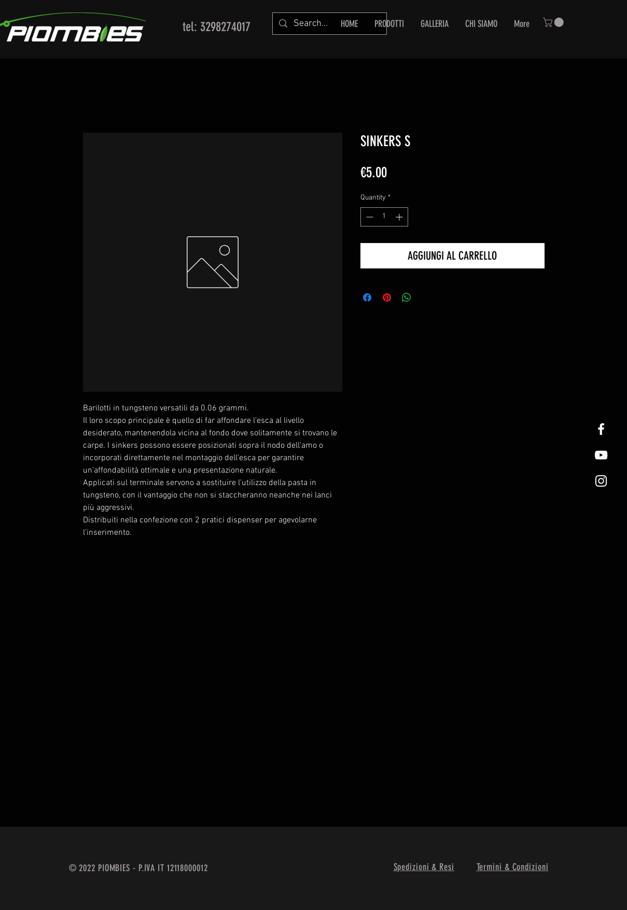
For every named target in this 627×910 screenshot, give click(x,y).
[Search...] (329, 23)
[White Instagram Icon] (601, 481)
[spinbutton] (384, 217)
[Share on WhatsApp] (406, 297)
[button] (554, 22)
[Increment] (400, 217)
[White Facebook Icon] (601, 429)
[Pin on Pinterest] (387, 297)
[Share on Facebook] (367, 297)
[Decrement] (368, 217)
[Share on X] (426, 297)
